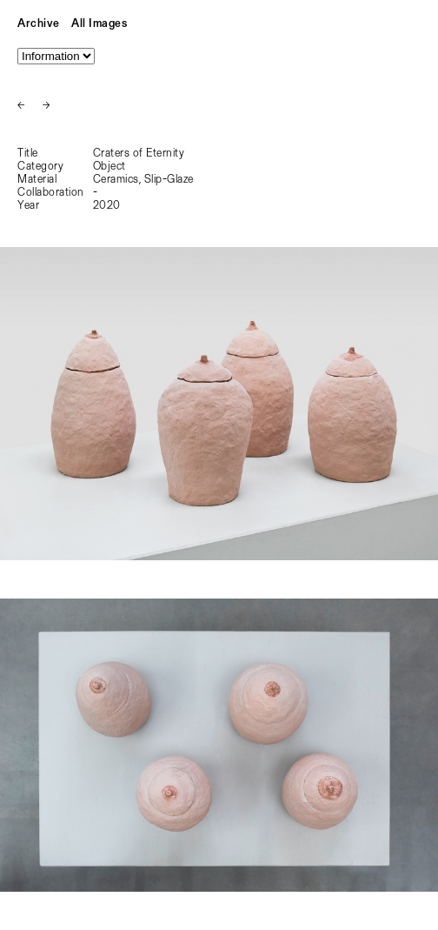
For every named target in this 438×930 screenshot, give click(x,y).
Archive (38, 24)
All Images (99, 24)
